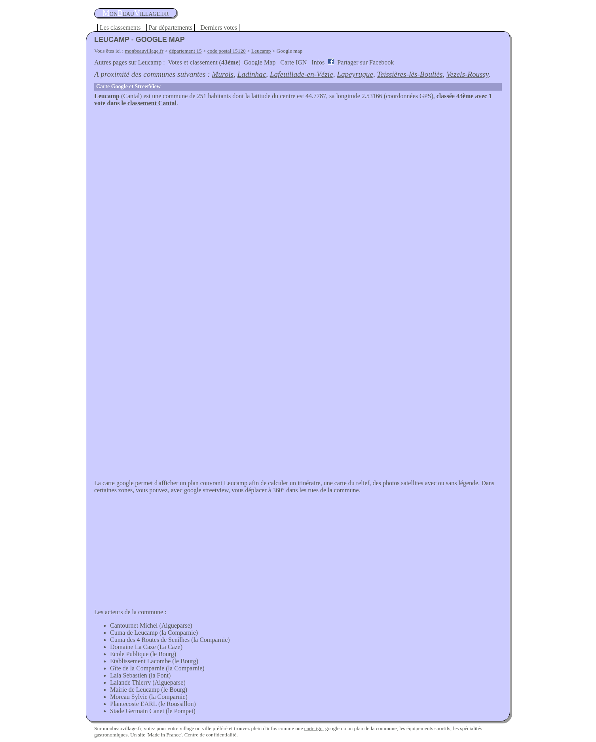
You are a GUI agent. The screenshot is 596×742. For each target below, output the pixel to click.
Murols (222, 74)
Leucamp (261, 51)
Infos (318, 62)
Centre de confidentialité (210, 735)
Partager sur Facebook (365, 62)
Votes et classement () (204, 62)
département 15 (185, 51)
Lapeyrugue (355, 74)
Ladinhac (251, 74)
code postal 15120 (226, 51)
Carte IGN (293, 62)
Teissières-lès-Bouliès (409, 74)
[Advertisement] (298, 166)
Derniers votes (218, 27)
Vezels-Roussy (467, 74)
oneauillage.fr (135, 13)
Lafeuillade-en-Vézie (301, 74)
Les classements (120, 27)
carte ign (313, 728)
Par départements (171, 27)
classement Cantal (152, 103)
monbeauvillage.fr (144, 51)
